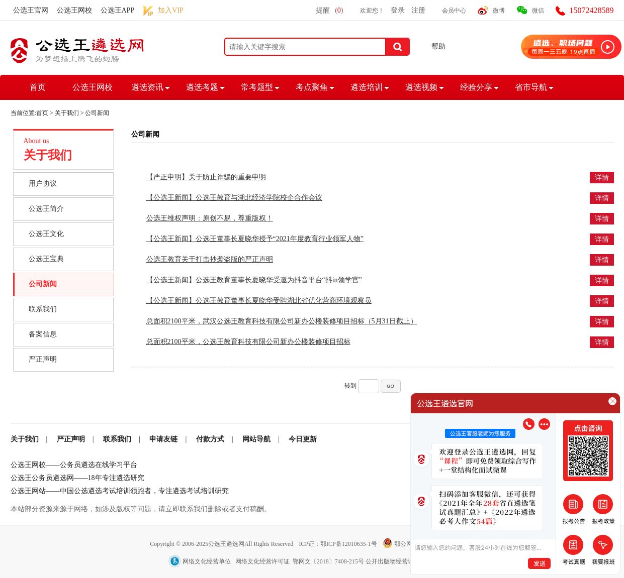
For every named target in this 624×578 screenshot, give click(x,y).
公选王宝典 (46, 259)
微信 (538, 10)
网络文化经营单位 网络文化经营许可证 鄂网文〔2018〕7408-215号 (267, 561)
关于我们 (67, 113)
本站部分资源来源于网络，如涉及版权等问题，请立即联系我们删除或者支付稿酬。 (141, 509)
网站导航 (256, 439)
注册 (418, 10)
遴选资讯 (147, 87)
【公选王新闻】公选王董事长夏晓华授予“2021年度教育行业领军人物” (255, 239)
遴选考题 (202, 87)
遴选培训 (366, 87)
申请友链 (163, 439)
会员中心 (454, 10)
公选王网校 (74, 10)
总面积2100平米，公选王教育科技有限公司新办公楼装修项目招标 (248, 341)
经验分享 (476, 87)
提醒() (329, 10)
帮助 (438, 46)
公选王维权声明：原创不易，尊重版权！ (209, 218)
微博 (499, 10)
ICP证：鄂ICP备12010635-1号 (338, 543)
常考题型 (257, 87)
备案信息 (43, 334)
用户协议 (43, 183)
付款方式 (210, 439)
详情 (602, 177)
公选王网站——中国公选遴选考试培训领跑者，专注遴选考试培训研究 (120, 491)
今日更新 (303, 439)
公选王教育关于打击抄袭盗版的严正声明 (209, 259)
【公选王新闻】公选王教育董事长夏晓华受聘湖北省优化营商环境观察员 (259, 300)
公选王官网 (30, 10)
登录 (398, 10)
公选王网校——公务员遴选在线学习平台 (74, 465)
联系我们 (43, 309)
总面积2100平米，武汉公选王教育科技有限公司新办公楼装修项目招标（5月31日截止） (281, 321)
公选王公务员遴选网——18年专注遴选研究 (77, 478)
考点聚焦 (312, 87)
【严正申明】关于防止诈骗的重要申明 (206, 177)
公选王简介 (46, 208)
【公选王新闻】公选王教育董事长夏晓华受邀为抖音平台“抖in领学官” (254, 280)
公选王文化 (46, 234)
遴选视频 (421, 87)
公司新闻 (43, 284)
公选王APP (118, 10)
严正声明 (43, 359)
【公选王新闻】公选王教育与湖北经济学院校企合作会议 (234, 197)
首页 (38, 87)
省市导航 (531, 87)
